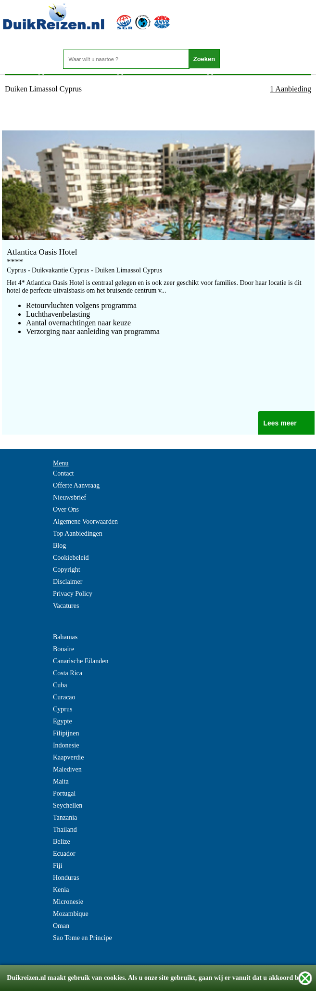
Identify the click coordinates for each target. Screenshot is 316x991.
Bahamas (65, 637)
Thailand (65, 829)
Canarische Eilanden (80, 661)
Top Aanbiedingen (77, 533)
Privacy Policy (72, 593)
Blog (59, 545)
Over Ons (66, 509)
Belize (61, 841)
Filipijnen (66, 733)
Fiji (57, 865)
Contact (63, 473)
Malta (61, 781)
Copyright (66, 569)
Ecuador (64, 853)
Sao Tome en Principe (82, 937)
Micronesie (68, 901)
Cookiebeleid (71, 557)
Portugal (64, 793)
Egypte (62, 721)
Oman (61, 925)
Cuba (60, 685)
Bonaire (63, 649)
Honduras (66, 877)
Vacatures (66, 605)
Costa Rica (67, 673)
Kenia (61, 889)
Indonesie (66, 745)
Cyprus (62, 709)
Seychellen (67, 805)
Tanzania (65, 817)
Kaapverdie (68, 757)
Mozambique (70, 913)
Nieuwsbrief (69, 497)
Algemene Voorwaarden (85, 521)
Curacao (64, 697)
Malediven (67, 769)
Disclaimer (67, 581)
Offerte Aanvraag (76, 485)
